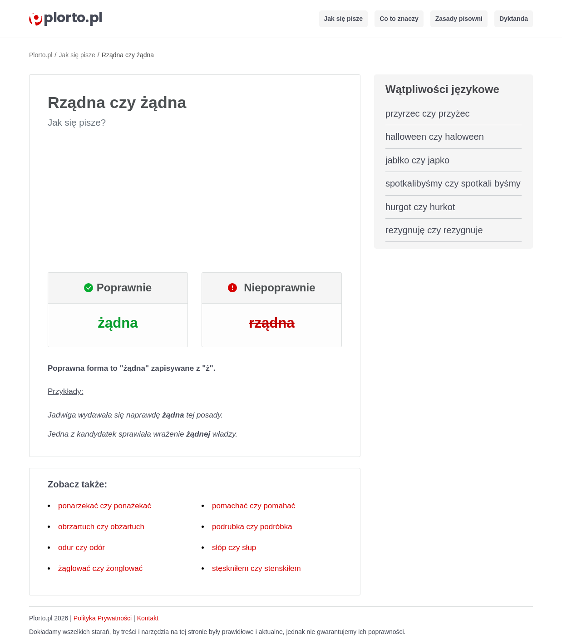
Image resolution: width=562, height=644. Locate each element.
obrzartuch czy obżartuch (101, 526)
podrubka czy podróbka (252, 526)
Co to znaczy (399, 18)
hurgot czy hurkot (420, 207)
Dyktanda (513, 18)
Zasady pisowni (459, 18)
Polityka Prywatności (103, 618)
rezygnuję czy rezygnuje (434, 230)
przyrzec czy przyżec (427, 113)
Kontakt (147, 618)
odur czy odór (81, 547)
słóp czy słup (234, 547)
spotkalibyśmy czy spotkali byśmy (453, 183)
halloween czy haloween (434, 137)
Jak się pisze (343, 18)
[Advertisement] (195, 200)
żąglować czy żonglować (100, 568)
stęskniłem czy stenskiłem (256, 568)
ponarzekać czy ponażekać (104, 505)
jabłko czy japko (417, 160)
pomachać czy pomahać (253, 505)
